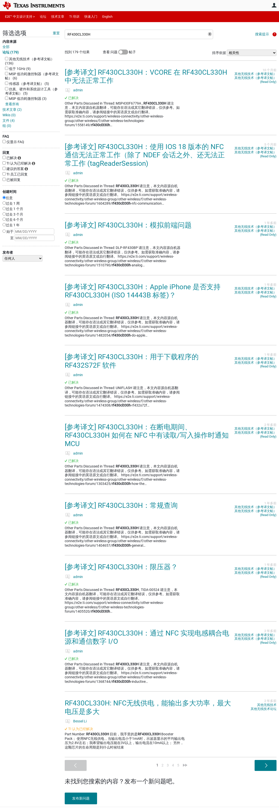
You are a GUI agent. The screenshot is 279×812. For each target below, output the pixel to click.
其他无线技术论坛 (264, 709)
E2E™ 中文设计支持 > (20, 16)
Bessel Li (80, 721)
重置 (56, 33)
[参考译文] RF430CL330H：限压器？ (121, 567)
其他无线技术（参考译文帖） (255, 74)
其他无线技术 (267, 705)
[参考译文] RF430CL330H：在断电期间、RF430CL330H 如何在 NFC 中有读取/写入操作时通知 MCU (147, 435)
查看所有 (12, 104)
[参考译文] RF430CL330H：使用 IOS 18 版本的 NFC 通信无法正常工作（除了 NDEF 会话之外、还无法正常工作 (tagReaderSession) (145, 155)
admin (78, 90)
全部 (5, 47)
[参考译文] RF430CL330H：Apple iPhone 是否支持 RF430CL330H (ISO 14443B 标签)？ (143, 291)
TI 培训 (74, 16)
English (107, 16)
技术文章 (57, 16)
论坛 (43, 16)
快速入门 (90, 16)
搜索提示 (262, 34)
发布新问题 (81, 798)
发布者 (7, 252)
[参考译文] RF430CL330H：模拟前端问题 (128, 225)
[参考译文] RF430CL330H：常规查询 (121, 505)
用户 (274, 5)
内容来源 (9, 42)
